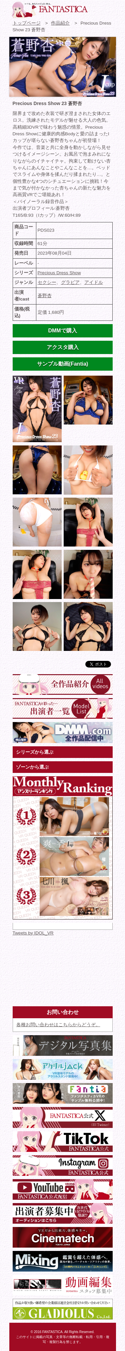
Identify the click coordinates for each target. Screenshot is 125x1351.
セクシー (47, 282)
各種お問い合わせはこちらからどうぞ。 (58, 1024)
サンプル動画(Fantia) (62, 364)
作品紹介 (60, 23)
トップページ (27, 23)
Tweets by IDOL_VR (33, 932)
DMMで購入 (62, 330)
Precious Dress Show (59, 272)
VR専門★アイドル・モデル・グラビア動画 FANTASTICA (49, 10)
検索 (108, 8)
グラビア (70, 282)
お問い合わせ (96, 8)
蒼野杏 (45, 295)
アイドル (93, 282)
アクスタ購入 (63, 347)
